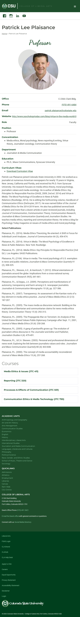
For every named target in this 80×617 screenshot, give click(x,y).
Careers (5, 569)
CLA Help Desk (7, 557)
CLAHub (5, 552)
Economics (10, 431)
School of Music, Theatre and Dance (20, 460)
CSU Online (7, 490)
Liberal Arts (6, 536)
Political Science (12, 455)
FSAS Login (6, 541)
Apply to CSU (7, 564)
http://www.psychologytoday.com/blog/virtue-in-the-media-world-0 (44, 116)
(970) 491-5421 (23, 510)
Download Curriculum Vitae (20, 171)
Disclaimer (6, 591)
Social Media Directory (23, 522)
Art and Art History (13, 422)
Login (4, 596)
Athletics (5, 475)
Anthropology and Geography (18, 420)
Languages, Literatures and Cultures (20, 449)
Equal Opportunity (9, 575)
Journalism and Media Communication (21, 446)
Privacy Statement (9, 580)
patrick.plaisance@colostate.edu (60, 110)
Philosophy (10, 452)
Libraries (5, 481)
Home (4, 34)
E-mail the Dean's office (10, 516)
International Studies (14, 443)
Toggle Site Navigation (75, 6)
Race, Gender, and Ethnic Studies (19, 458)
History (8, 437)
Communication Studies (15, 428)
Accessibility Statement (10, 585)
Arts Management (13, 425)
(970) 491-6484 (69, 104)
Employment (7, 478)
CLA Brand (6, 547)
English (8, 434)
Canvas (5, 484)
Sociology (9, 463)
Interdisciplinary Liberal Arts (17, 440)
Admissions (7, 472)
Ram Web (6, 487)
